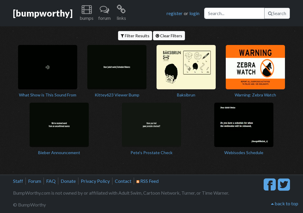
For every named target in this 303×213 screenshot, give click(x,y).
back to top (284, 203)
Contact (123, 181)
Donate (68, 181)
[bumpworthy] (42, 13)
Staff (18, 181)
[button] (86, 13)
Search (277, 13)
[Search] (234, 13)
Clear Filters (169, 35)
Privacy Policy (95, 181)
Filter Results (135, 35)
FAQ (51, 181)
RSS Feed (147, 181)
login (194, 13)
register (175, 13)
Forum (34, 181)
